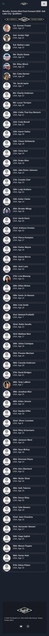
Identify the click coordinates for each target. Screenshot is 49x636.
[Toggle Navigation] (3, 3)
